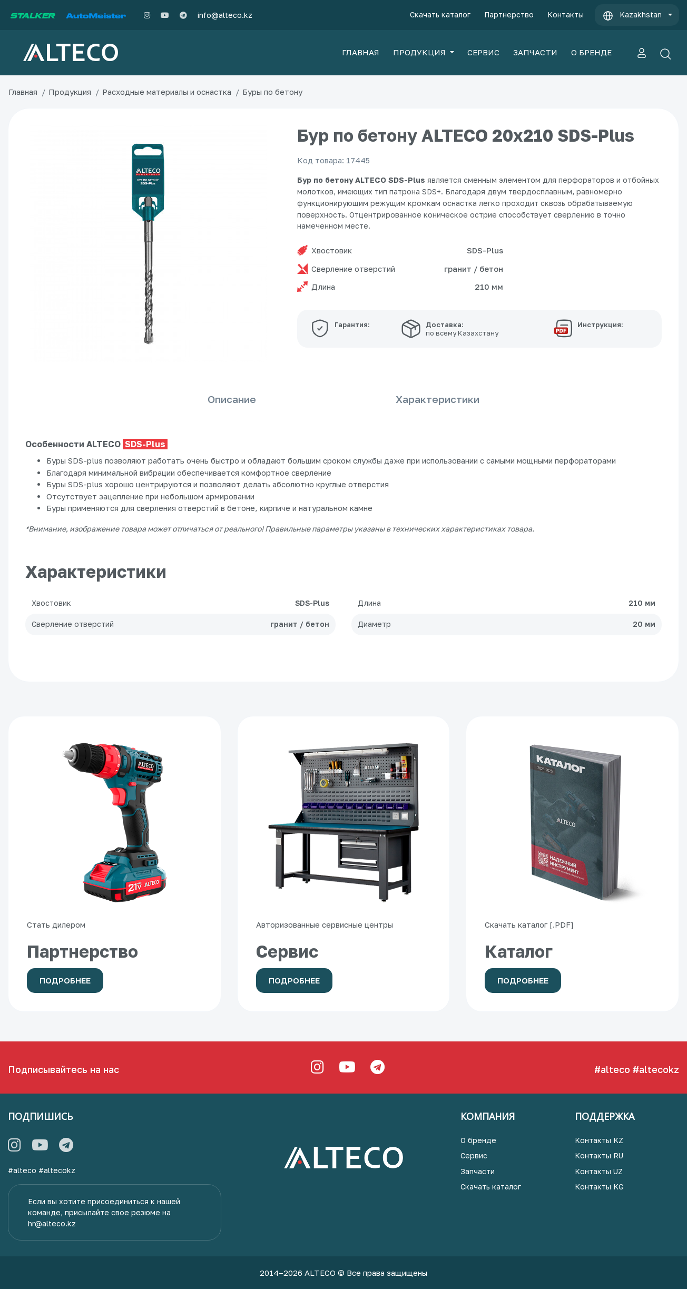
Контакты (565, 14)
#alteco (612, 1069)
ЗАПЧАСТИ (535, 52)
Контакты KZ (599, 1140)
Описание (180, 398)
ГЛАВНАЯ (360, 52)
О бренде (478, 1140)
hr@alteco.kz (52, 1223)
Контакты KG (599, 1186)
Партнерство (509, 14)
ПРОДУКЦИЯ (420, 52)
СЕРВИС (483, 52)
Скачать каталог (440, 14)
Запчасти (477, 1171)
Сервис (473, 1155)
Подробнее (65, 980)
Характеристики (490, 398)
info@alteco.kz (225, 15)
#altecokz (656, 1069)
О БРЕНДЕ (591, 52)
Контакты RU (599, 1155)
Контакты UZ (599, 1171)
